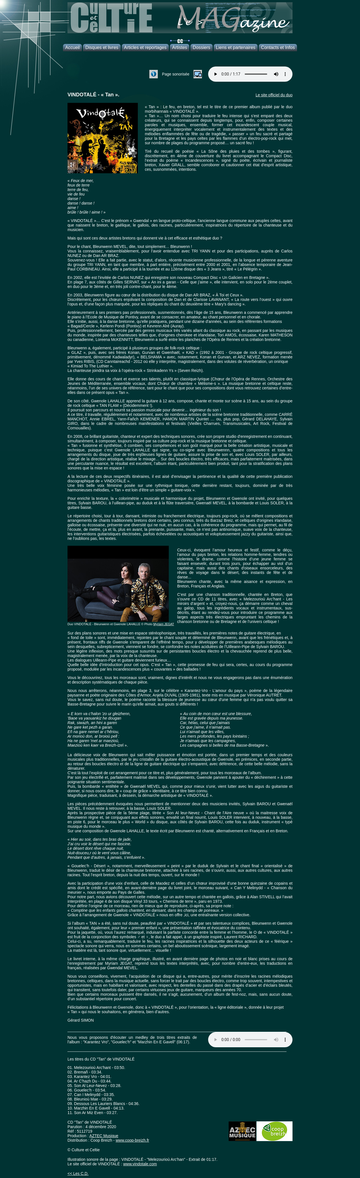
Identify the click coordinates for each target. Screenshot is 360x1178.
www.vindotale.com (140, 1164)
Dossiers (201, 47)
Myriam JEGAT (163, 624)
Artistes (179, 47)
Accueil (72, 47)
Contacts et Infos (278, 47)
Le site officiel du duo (274, 95)
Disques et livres (101, 47)
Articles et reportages (145, 47)
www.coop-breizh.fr (132, 1140)
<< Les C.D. (78, 1173)
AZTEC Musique (103, 1135)
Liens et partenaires (236, 47)
